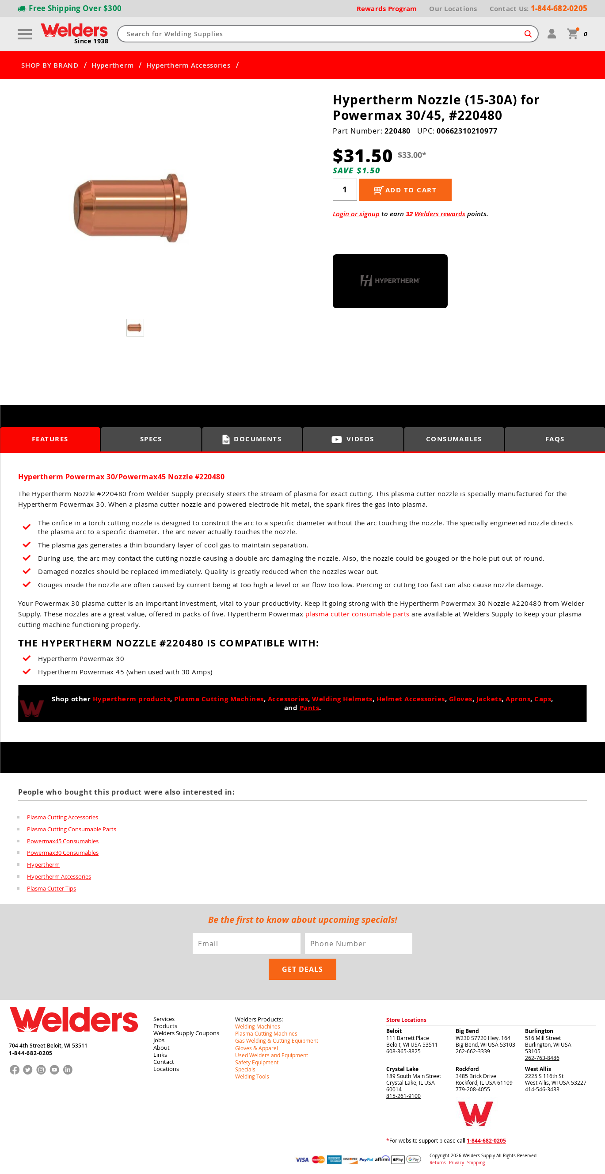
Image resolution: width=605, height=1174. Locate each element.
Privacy (457, 1160)
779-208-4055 (473, 1086)
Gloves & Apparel (256, 1044)
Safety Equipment (256, 1059)
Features (50, 439)
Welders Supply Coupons (186, 1030)
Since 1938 (91, 41)
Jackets (489, 698)
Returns (438, 1160)
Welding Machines (257, 1023)
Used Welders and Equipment (271, 1051)
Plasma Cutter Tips (51, 886)
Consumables (454, 439)
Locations (166, 1066)
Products (165, 1023)
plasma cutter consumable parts (357, 613)
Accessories (288, 698)
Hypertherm (112, 65)
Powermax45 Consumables (63, 840)
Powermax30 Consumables (63, 851)
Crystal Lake (402, 1066)
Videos (353, 439)
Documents (252, 439)
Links (160, 1051)
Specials (245, 1066)
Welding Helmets (342, 698)
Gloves (460, 698)
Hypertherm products (132, 698)
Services (164, 1016)
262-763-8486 (542, 1055)
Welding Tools (252, 1073)
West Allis (538, 1066)
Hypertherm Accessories (188, 65)
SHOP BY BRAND (50, 65)
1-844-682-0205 (31, 1050)
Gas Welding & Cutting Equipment (276, 1037)
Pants (310, 707)
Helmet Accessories (411, 698)
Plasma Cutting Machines (219, 698)
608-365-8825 (403, 1048)
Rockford (467, 1066)
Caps (542, 698)
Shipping (475, 1160)
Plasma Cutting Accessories (62, 817)
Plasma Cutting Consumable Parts (71, 828)
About (161, 1044)
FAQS (555, 439)
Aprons (518, 698)
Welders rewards (440, 213)
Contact (163, 1059)
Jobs (158, 1037)
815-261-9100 (403, 1093)
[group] (136, 207)
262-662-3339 (473, 1048)
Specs (151, 439)
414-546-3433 (542, 1086)
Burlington (539, 1028)
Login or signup (356, 213)
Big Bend (467, 1028)
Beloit (394, 1028)
